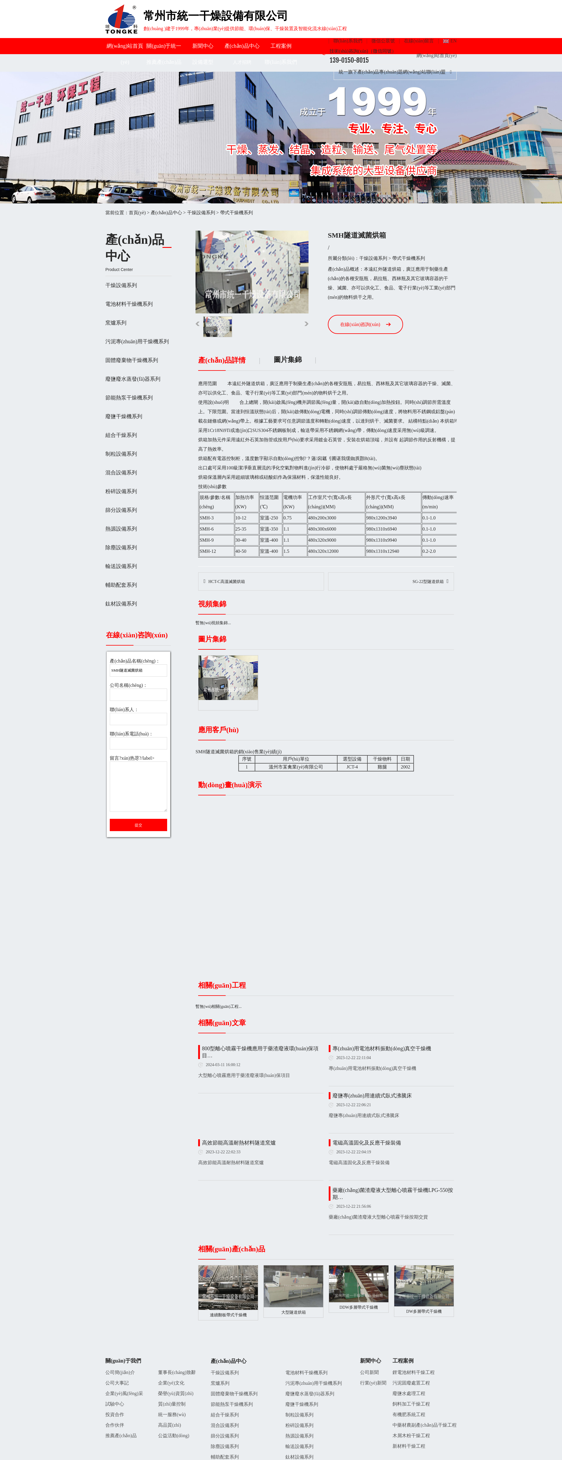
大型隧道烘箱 (293, 1312)
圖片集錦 (288, 359)
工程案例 (281, 46)
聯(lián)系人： (124, 709)
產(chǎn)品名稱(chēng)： (135, 660)
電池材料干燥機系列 (129, 304)
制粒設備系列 (121, 454)
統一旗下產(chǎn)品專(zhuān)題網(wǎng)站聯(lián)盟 (395, 72)
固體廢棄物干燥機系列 (131, 360)
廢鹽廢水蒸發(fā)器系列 (132, 379)
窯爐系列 (115, 323)
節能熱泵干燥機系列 (129, 398)
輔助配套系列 (121, 585)
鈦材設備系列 (121, 604)
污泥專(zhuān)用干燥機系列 (137, 341)
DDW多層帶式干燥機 (359, 1307)
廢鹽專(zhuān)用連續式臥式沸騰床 (372, 1096)
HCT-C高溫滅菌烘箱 (226, 581)
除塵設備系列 (121, 547)
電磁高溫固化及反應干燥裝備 (367, 1143)
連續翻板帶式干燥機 (228, 1315)
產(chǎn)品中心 (242, 46)
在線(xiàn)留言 (419, 40)
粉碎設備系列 (121, 491)
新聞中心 (202, 46)
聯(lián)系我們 (347, 40)
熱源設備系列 (121, 529)
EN (453, 40)
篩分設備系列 (121, 510)
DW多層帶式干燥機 (424, 1311)
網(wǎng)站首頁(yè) (437, 55)
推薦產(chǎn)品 (163, 62)
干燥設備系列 (201, 212)
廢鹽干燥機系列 (123, 416)
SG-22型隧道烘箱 (428, 581)
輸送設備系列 (121, 566)
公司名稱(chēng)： (129, 685)
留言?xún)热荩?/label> (138, 784)
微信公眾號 (383, 40)
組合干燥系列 (121, 435)
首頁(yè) (137, 212)
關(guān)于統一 (163, 46)
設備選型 (202, 62)
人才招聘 (242, 62)
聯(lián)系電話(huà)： (131, 733)
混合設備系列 (121, 473)
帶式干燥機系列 (236, 212)
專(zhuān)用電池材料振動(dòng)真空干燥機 (382, 1048)
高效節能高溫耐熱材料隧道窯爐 (239, 1143)
